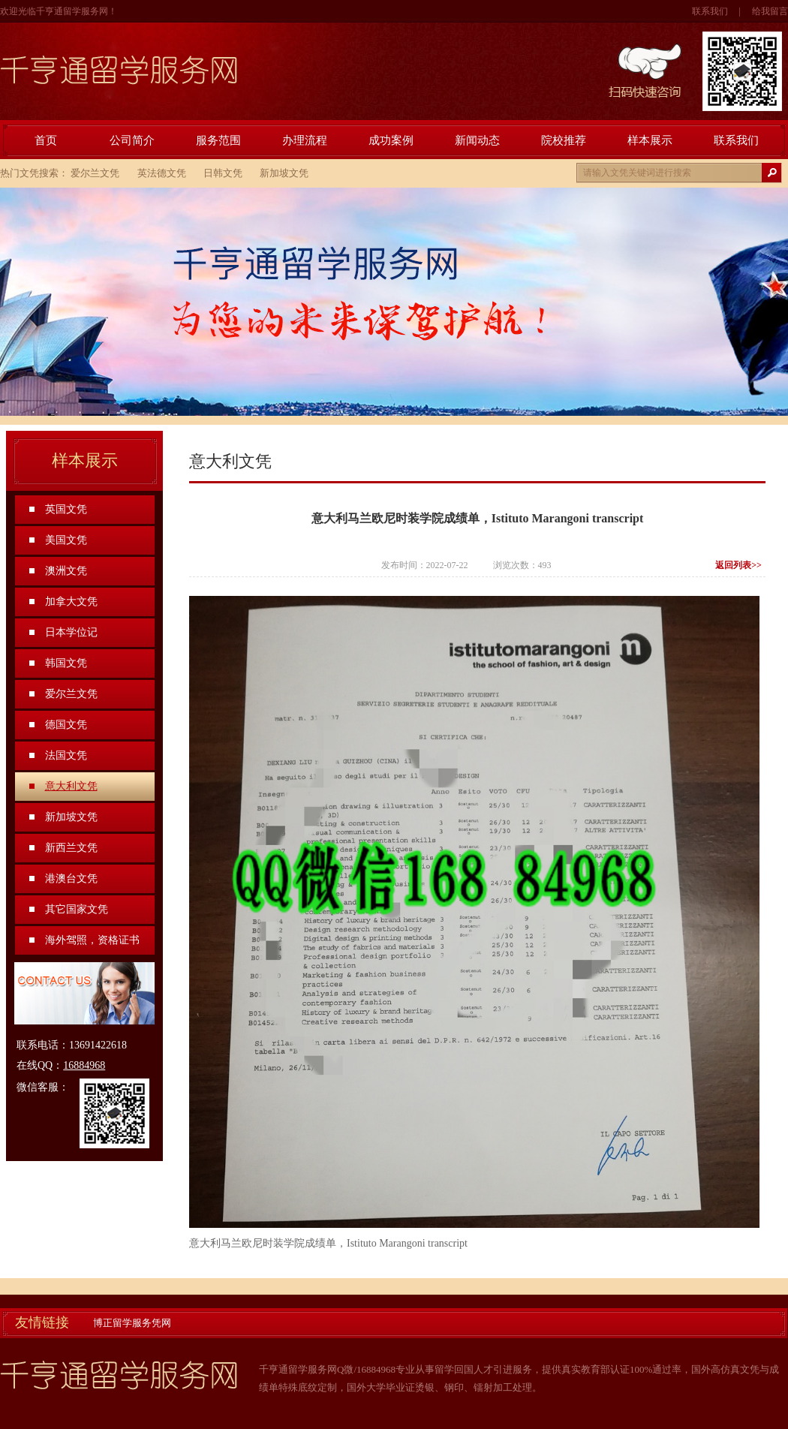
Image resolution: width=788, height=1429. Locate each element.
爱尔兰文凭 (95, 173)
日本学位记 (71, 632)
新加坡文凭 (284, 173)
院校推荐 (563, 140)
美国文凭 (66, 540)
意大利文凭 (71, 786)
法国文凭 (66, 755)
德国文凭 (66, 724)
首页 (46, 140)
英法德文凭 (161, 173)
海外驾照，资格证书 (92, 940)
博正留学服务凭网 (132, 1322)
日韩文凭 (222, 173)
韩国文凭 (66, 663)
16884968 (84, 1065)
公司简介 (132, 140)
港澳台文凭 (71, 878)
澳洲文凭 (66, 570)
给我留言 (770, 11)
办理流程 (304, 140)
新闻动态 (477, 140)
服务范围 (218, 140)
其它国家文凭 (76, 909)
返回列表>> (738, 565)
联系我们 (710, 11)
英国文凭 (66, 509)
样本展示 (649, 140)
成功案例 (391, 140)
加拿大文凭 (71, 601)
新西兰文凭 (71, 847)
